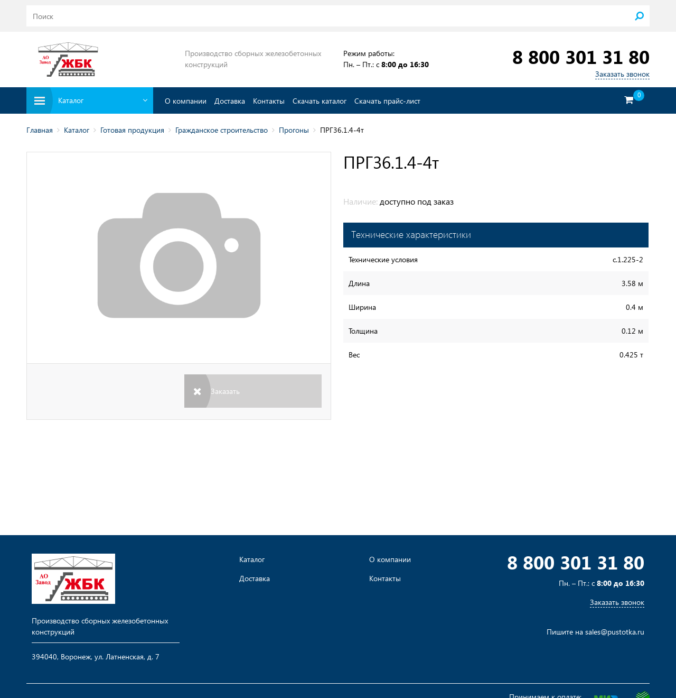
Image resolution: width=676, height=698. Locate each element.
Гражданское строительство (221, 130)
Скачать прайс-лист (387, 101)
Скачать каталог (319, 101)
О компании (185, 101)
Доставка (229, 101)
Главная (39, 130)
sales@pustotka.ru (614, 632)
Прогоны (294, 130)
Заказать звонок (622, 74)
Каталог (76, 130)
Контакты (269, 101)
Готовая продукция (132, 130)
